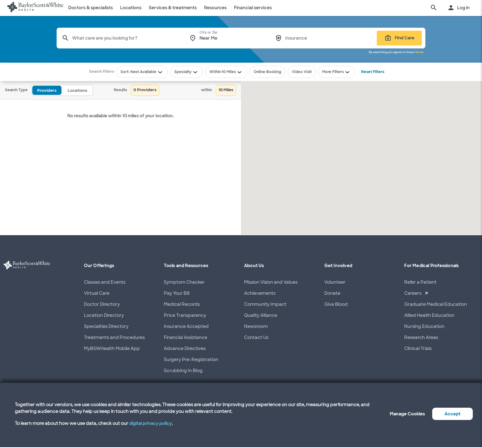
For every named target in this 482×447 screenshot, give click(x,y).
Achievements (259, 293)
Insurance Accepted (186, 326)
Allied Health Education (429, 315)
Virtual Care (96, 293)
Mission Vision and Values (271, 282)
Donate (332, 293)
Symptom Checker (184, 282)
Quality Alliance (260, 315)
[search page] (433, 8)
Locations (130, 7)
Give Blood (336, 304)
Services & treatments (173, 7)
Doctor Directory (102, 304)
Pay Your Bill (176, 293)
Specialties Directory (106, 326)
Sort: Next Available (142, 72)
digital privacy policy (150, 423)
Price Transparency (185, 315)
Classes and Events (104, 282)
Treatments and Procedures (114, 337)
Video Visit (302, 71)
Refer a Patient (420, 282)
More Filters (336, 72)
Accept (452, 414)
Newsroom (256, 326)
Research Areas (421, 337)
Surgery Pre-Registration (191, 359)
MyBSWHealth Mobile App (112, 348)
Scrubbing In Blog (183, 370)
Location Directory (104, 315)
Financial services (253, 7)
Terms (419, 52)
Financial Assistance (185, 337)
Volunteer (335, 282)
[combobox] (126, 38)
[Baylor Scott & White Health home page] (35, 8)
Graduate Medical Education (435, 304)
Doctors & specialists (90, 7)
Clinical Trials (418, 348)
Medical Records (182, 304)
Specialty (186, 72)
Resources (215, 7)
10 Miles (232, 72)
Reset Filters (372, 71)
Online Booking (267, 71)
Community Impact (265, 304)
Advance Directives (185, 348)
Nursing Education (424, 326)
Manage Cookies (407, 414)
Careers (412, 293)
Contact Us (256, 337)
